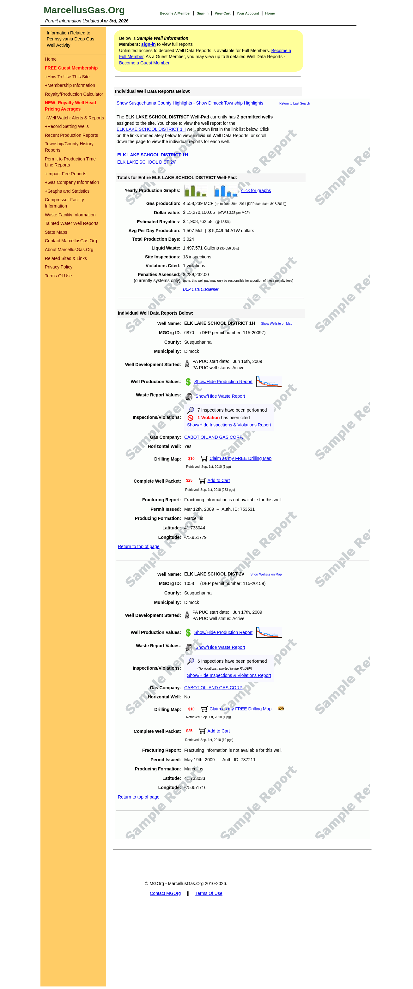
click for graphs (256, 190)
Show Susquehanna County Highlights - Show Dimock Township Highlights (190, 103)
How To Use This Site (67, 76)
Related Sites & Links (66, 258)
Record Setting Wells (67, 126)
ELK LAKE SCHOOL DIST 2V (146, 162)
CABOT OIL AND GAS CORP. (213, 437)
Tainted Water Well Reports (72, 223)
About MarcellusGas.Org (69, 249)
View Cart (222, 13)
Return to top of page (139, 546)
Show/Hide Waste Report (220, 396)
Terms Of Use (58, 275)
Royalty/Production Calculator (74, 94)
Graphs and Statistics (67, 191)
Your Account (248, 13)
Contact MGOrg (165, 893)
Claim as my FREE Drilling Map (240, 458)
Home (270, 13)
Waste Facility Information (70, 214)
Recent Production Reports (71, 135)
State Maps (56, 232)
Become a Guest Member (144, 62)
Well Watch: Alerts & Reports (74, 117)
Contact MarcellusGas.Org (71, 240)
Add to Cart (219, 480)
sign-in (148, 44)
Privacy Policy (58, 266)
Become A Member (176, 13)
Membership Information (70, 85)
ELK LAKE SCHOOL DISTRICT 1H (151, 129)
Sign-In (203, 13)
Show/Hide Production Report (223, 381)
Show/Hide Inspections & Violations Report (229, 424)
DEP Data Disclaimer (200, 289)
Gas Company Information (72, 182)
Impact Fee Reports (65, 173)
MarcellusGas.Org (84, 10)
